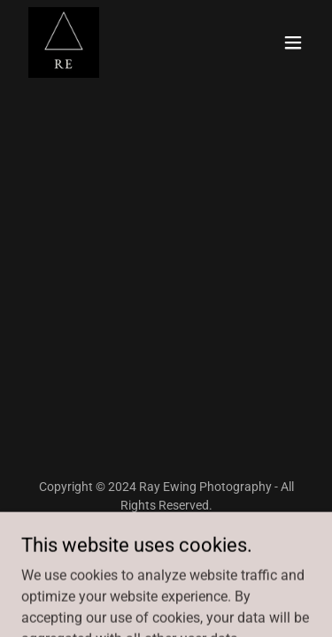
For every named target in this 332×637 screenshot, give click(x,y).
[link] (63, 42)
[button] (293, 42)
